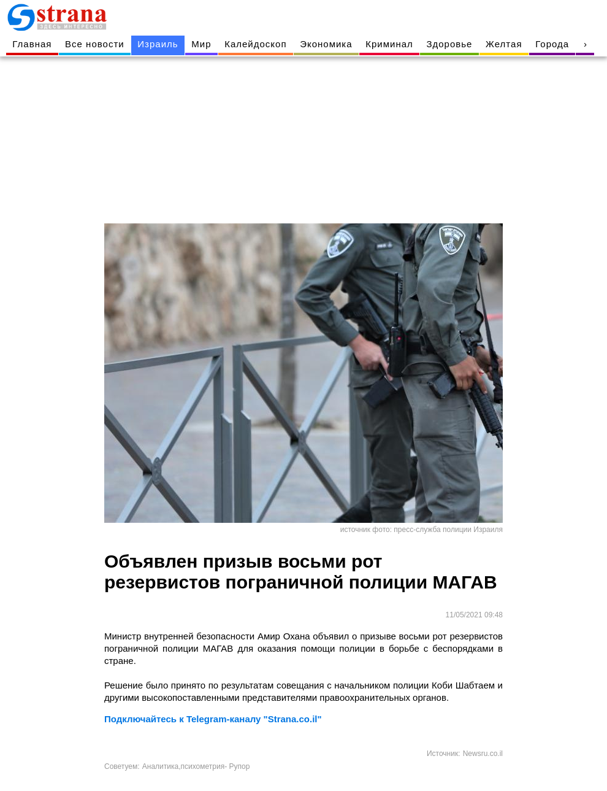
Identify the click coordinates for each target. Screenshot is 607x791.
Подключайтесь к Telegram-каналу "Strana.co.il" (213, 719)
